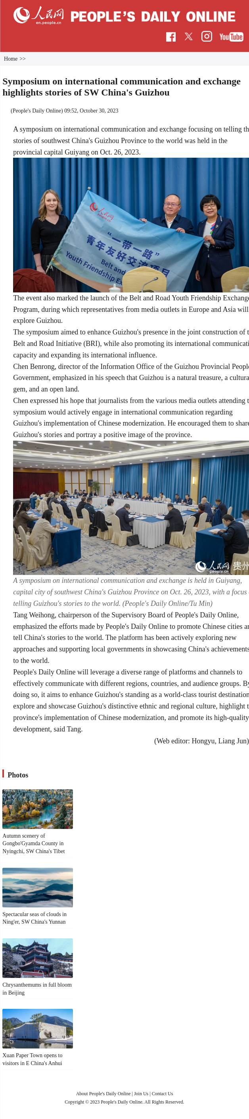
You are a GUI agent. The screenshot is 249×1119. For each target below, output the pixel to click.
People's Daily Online (37, 111)
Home (10, 59)
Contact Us (162, 1093)
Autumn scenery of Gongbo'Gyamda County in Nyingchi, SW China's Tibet (33, 843)
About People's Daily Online (103, 1093)
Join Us (141, 1093)
